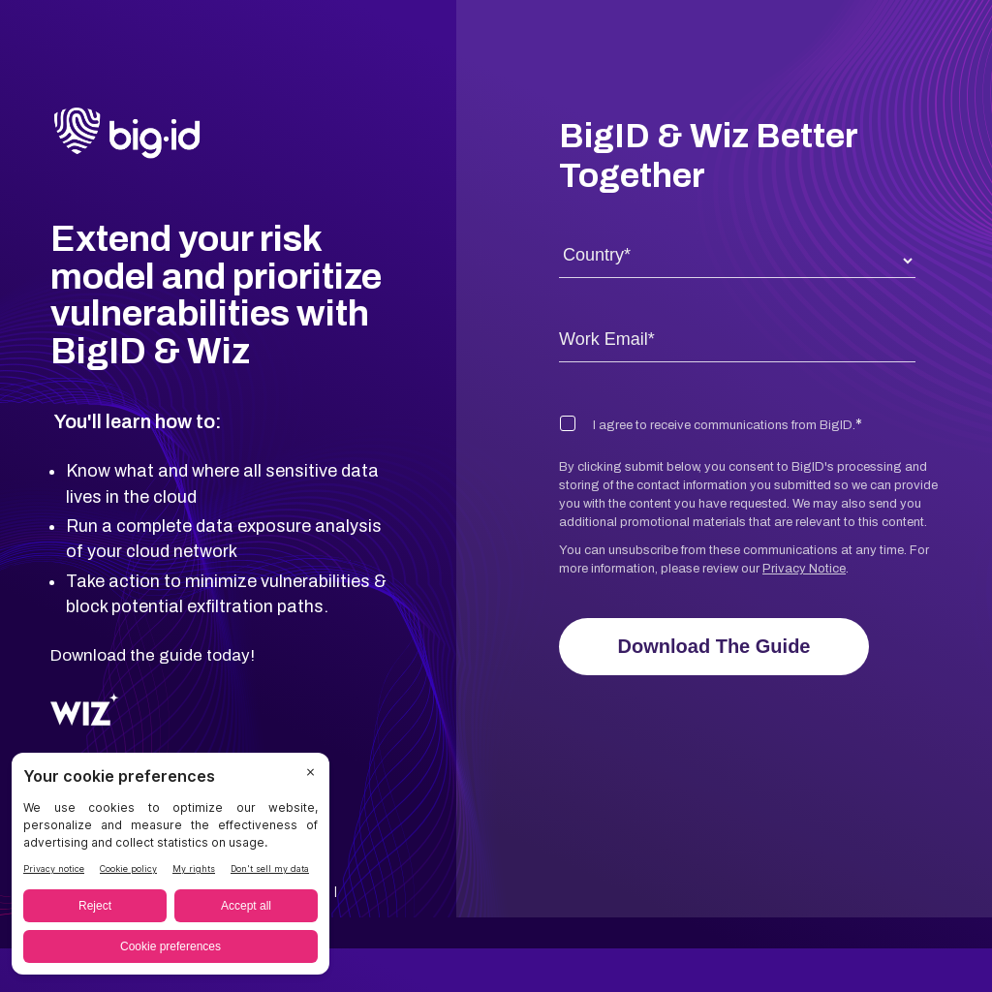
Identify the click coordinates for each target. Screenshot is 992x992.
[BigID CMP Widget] (170, 868)
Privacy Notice (804, 568)
